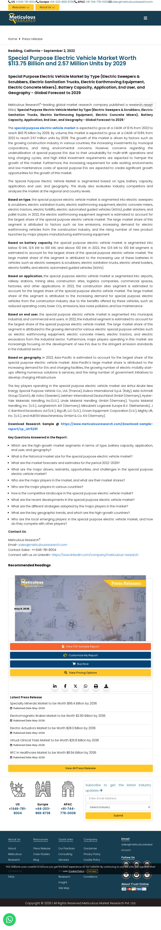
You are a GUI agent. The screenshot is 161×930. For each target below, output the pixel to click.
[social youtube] (137, 874)
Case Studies (41, 854)
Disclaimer (90, 848)
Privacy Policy (92, 854)
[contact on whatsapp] (9, 919)
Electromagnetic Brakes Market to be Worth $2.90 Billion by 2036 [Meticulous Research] (57, 716)
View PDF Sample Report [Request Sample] (80, 646)
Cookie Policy (76, 871)
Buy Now (81, 664)
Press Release (42, 848)
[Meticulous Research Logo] (21, 18)
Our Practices (66, 848)
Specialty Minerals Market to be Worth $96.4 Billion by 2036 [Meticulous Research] (53, 703)
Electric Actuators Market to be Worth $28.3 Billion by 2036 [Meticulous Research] (53, 728)
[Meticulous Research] (54, 686)
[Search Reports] (150, 106)
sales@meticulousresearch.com (132, 2)
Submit (118, 816)
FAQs (11, 876)
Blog (36, 860)
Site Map (63, 888)
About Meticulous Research (15, 854)
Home (12, 39)
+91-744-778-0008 (97, 2)
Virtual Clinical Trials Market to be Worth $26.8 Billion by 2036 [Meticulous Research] (54, 740)
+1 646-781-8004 (25, 2)
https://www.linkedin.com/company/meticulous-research (95, 555)
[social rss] (147, 874)
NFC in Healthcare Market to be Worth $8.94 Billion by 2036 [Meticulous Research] (53, 752)
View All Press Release (80, 768)
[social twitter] (126, 874)
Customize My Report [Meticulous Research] (81, 655)
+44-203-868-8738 (61, 2)
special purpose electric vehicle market (44, 128)
